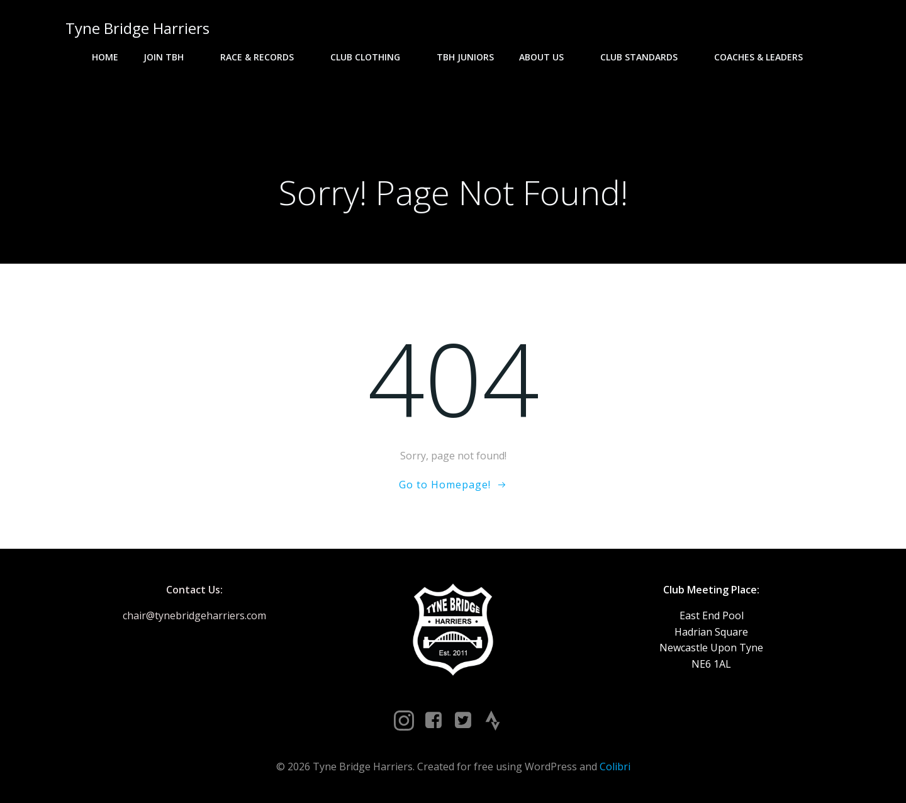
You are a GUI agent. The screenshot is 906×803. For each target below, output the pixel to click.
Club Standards (644, 57)
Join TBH (169, 57)
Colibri (615, 766)
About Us (547, 57)
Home (105, 57)
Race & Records (262, 57)
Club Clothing (370, 57)
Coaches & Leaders (764, 57)
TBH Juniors (465, 57)
